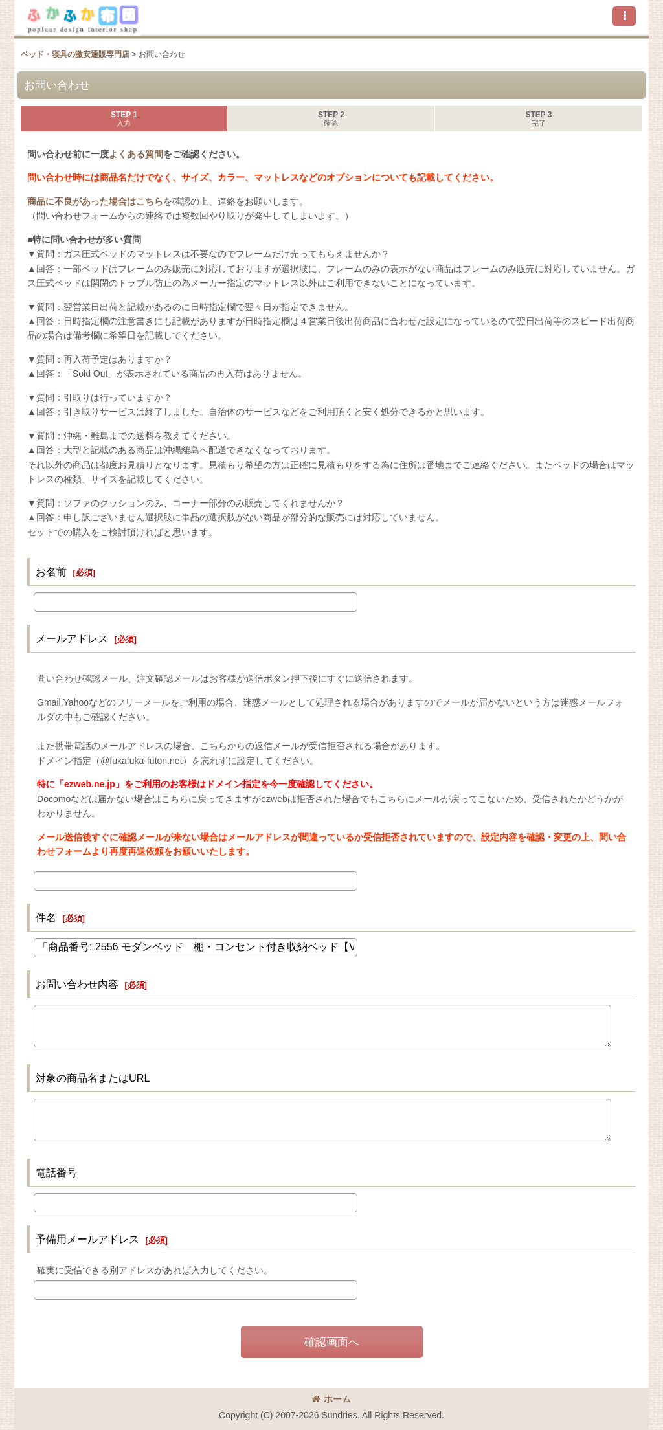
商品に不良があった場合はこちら (95, 201)
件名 (46, 917)
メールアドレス (72, 638)
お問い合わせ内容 (77, 984)
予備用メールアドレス (87, 1239)
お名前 (51, 571)
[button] (624, 16)
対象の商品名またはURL (93, 1078)
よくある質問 (136, 154)
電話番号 (56, 1172)
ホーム (331, 1399)
